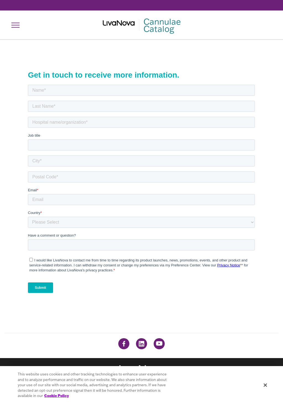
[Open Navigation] (15, 25)
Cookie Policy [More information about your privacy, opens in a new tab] (56, 395)
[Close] (265, 385)
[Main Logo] (141, 25)
